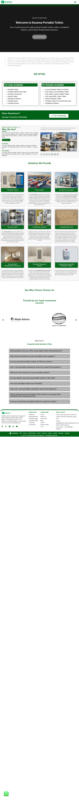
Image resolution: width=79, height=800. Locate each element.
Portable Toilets (13, 109)
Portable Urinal (13, 121)
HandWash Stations (52, 123)
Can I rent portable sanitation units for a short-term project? (35, 367)
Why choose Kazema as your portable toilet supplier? (32, 356)
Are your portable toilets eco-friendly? (26, 383)
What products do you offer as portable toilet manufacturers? (36, 351)
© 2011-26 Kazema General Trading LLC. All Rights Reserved (39, 435)
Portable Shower (13, 123)
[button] (75, 2)
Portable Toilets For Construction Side (58, 121)
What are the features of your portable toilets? (30, 373)
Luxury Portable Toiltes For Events (56, 109)
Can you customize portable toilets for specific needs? (33, 401)
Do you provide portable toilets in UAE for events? (31, 362)
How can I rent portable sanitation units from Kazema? (33, 389)
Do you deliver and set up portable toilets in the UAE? (32, 378)
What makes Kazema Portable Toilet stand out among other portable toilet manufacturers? (35, 395)
